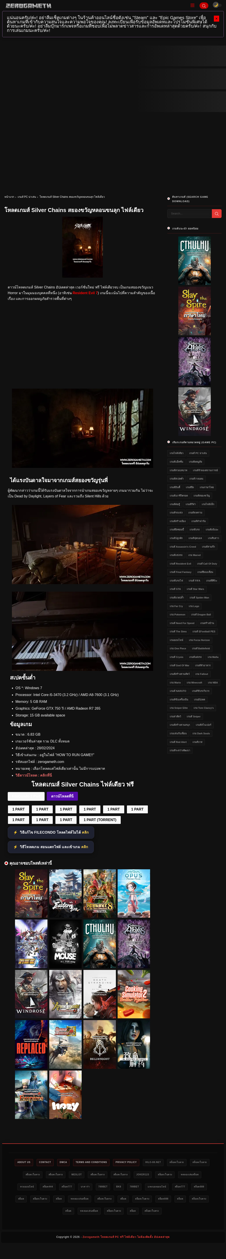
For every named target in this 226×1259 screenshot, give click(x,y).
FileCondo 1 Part (26, 796)
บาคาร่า (133, 1187)
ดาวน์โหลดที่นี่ (62, 796)
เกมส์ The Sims (178, 631)
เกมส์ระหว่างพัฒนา (180, 750)
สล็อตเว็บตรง (197, 1162)
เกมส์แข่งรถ (176, 555)
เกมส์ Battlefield (201, 648)
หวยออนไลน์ (67, 1187)
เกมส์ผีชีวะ (211, 580)
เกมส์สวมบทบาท (178, 470)
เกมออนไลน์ (176, 640)
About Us (27, 1162)
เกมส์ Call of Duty (207, 563)
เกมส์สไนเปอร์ (203, 725)
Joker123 (174, 1175)
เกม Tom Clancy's (204, 708)
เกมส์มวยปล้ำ (177, 597)
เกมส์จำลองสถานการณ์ (205, 470)
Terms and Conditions (102, 1162)
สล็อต (99, 1200)
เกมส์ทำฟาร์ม (198, 521)
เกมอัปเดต (199, 699)
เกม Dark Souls (201, 733)
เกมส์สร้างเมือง (178, 521)
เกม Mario (175, 682)
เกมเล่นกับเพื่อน (178, 733)
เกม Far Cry (176, 606)
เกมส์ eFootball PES (203, 631)
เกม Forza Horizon (199, 640)
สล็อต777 (113, 1187)
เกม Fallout (201, 674)
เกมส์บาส (197, 742)
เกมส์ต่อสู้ (175, 504)
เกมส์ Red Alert (178, 742)
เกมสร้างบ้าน (207, 623)
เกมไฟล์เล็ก (208, 504)
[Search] (204, 5)
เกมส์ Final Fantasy (180, 572)
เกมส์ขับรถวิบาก (200, 691)
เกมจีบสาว (213, 538)
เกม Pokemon (177, 614)
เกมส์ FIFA (194, 580)
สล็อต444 (91, 1187)
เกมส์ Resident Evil (180, 563)
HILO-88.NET (170, 1162)
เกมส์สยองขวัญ (202, 495)
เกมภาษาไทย (207, 487)
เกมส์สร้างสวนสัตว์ (180, 674)
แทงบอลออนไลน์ (33, 1200)
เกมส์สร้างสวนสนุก (180, 725)
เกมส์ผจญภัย (195, 461)
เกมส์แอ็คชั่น (176, 461)
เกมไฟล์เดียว (176, 453)
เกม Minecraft (194, 682)
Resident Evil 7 (85, 293)
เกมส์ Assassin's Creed (183, 546)
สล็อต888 (80, 1200)
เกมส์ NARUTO (178, 691)
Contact (50, 1162)
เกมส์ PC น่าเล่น (27, 196)
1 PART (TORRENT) (100, 820)
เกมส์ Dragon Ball (201, 614)
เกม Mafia (213, 657)
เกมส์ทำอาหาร (203, 665)
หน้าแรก (9, 196)
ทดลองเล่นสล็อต (40, 1187)
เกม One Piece (178, 648)
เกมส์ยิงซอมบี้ (177, 529)
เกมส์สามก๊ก (208, 546)
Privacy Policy (140, 1162)
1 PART (18, 809)
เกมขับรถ (195, 529)
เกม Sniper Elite (179, 708)
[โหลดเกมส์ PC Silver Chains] (82, 467)
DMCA (71, 1162)
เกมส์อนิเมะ (212, 529)
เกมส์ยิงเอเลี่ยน (205, 572)
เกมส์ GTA (175, 589)
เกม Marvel (194, 555)
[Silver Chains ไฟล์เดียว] (82, 670)
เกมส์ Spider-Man (199, 597)
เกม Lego (194, 606)
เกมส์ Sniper (193, 716)
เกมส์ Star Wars (195, 589)
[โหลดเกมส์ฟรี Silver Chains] (82, 583)
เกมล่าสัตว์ (175, 716)
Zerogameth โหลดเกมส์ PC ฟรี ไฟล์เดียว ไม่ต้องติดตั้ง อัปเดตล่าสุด (126, 1251)
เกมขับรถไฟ (176, 580)
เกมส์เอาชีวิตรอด (179, 495)
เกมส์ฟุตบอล (195, 538)
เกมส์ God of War (179, 665)
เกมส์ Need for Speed (182, 623)
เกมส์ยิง (190, 487)
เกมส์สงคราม (195, 512)
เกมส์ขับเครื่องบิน (179, 699)
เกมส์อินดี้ (175, 487)
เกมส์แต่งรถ (195, 657)
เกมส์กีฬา (191, 504)
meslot (100, 1175)
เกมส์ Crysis (176, 657)
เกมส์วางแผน (196, 478)
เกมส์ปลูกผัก (176, 538)
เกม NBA (213, 682)
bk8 (171, 1187)
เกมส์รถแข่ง (176, 512)
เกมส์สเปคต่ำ (177, 478)
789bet (153, 1187)
